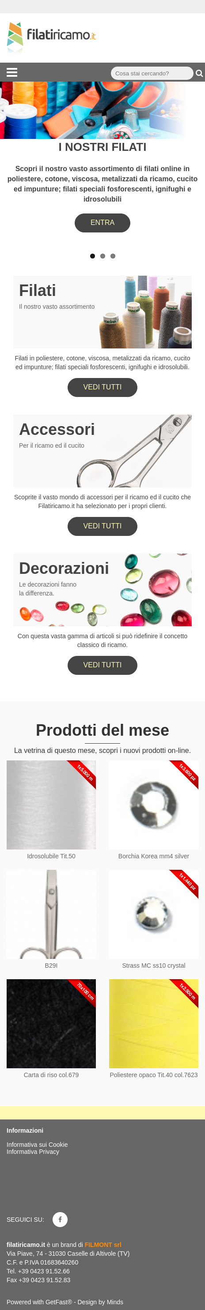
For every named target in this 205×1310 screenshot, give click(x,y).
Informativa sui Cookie (37, 1144)
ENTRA (102, 222)
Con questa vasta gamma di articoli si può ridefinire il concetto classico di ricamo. (102, 640)
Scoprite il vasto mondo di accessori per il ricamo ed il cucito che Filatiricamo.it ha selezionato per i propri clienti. (102, 501)
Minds (115, 1302)
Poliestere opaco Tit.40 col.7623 (153, 1074)
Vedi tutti (103, 387)
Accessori (57, 429)
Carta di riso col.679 (51, 1074)
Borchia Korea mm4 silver (153, 856)
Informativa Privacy (33, 1151)
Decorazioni (64, 568)
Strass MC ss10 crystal (153, 965)
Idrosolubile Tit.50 (51, 856)
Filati (37, 290)
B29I (51, 965)
